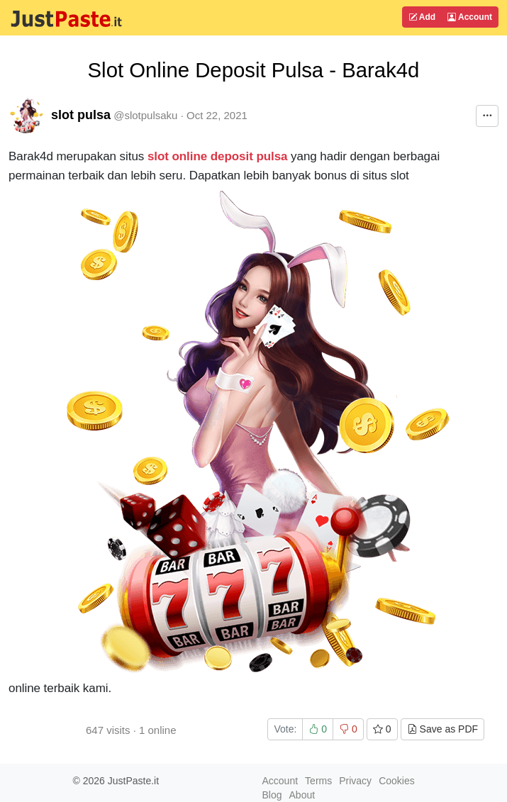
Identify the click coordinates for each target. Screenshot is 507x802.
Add (421, 17)
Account (469, 17)
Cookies (397, 780)
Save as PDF (442, 729)
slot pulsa (81, 115)
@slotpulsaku (145, 115)
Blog (272, 795)
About (302, 795)
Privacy (355, 780)
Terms (318, 780)
